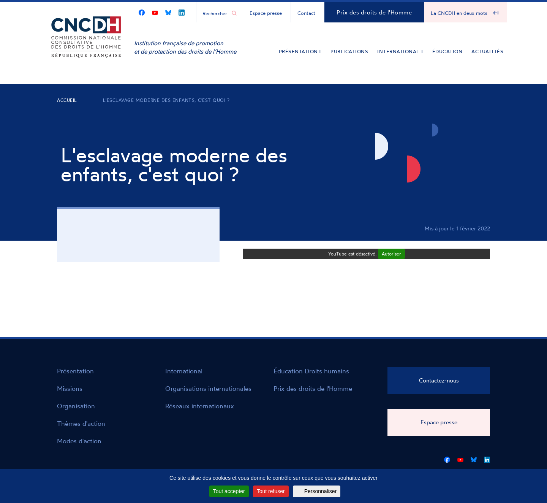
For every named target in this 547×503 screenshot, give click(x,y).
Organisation (76, 406)
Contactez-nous (439, 380)
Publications (349, 51)
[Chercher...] (215, 12)
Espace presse (266, 13)
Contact (306, 13)
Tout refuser (271, 491)
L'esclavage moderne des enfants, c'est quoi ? (166, 100)
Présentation (300, 51)
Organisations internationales (208, 388)
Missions (69, 388)
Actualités (487, 51)
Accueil (67, 100)
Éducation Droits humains (311, 371)
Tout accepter (229, 491)
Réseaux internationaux (199, 406)
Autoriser (391, 254)
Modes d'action (79, 441)
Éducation (447, 51)
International (400, 51)
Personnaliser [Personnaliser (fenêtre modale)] (320, 491)
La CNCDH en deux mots (459, 13)
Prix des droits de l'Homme (374, 12)
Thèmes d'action (81, 423)
